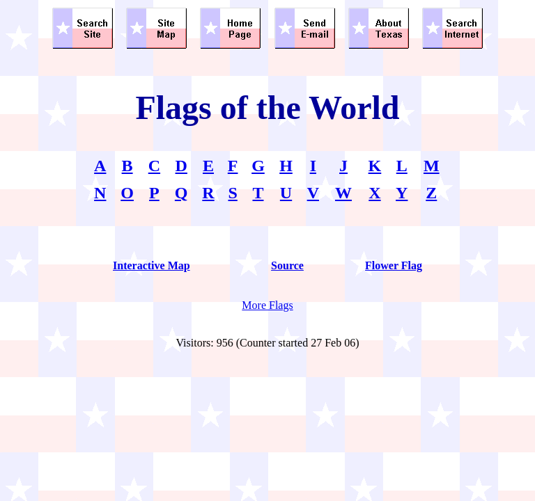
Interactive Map (151, 265)
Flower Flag (393, 265)
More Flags (267, 305)
